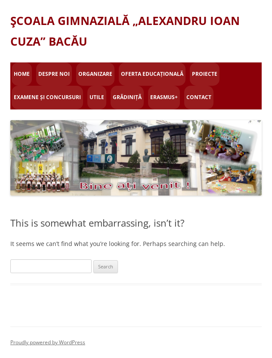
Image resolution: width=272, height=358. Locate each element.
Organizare (95, 74)
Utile (97, 97)
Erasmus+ (164, 97)
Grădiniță (127, 97)
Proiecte (204, 74)
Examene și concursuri (47, 97)
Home (22, 74)
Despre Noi (54, 74)
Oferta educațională (152, 74)
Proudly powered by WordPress (47, 342)
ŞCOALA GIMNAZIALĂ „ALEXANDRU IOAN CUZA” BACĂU (125, 31)
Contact (198, 97)
